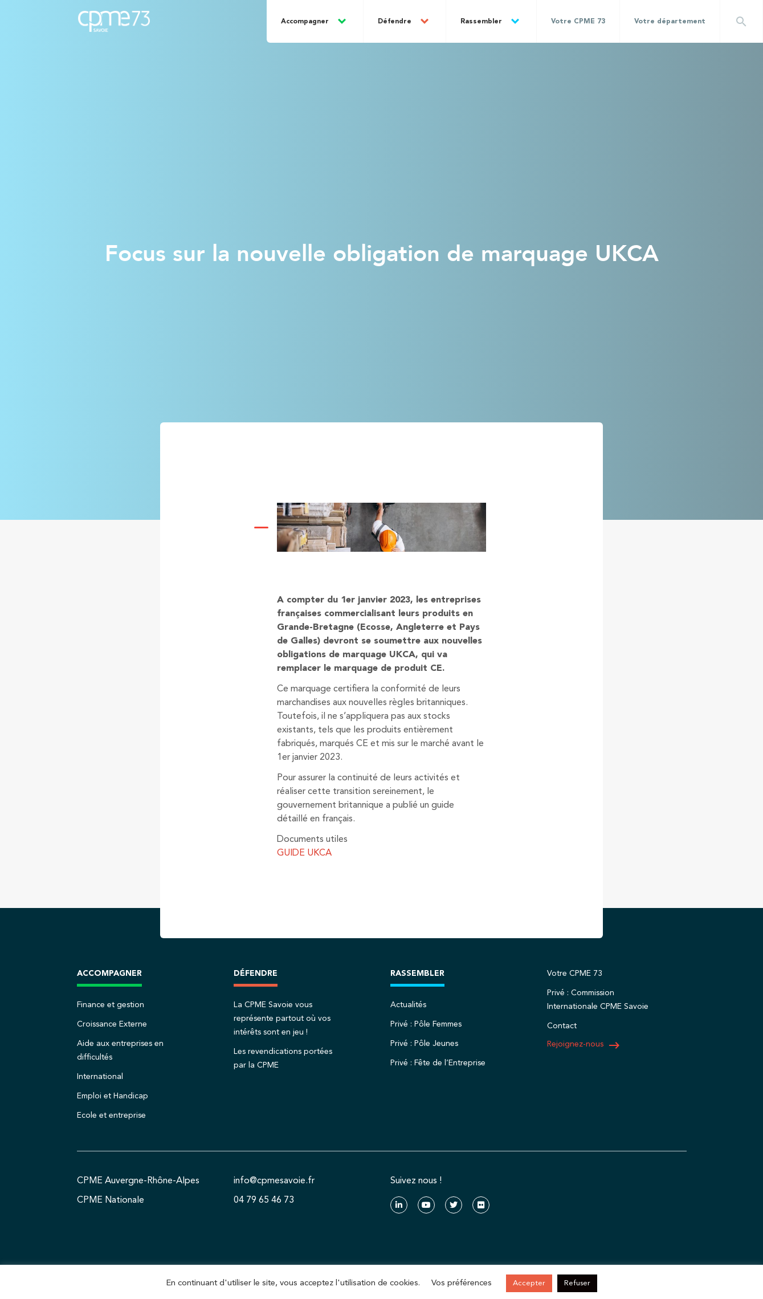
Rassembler (481, 21)
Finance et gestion (110, 1005)
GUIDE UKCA (304, 853)
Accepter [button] (529, 1283)
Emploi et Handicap (112, 1096)
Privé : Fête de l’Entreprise (437, 1063)
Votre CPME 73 (578, 21)
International (100, 1077)
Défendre (394, 21)
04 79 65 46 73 (264, 1200)
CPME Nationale (110, 1200)
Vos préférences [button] (461, 1283)
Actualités (408, 1005)
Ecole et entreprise (111, 1115)
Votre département (669, 21)
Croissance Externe (112, 1024)
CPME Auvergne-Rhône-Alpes (138, 1181)
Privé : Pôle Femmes (426, 1024)
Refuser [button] (577, 1283)
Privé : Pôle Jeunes (424, 1044)
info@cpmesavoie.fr (274, 1181)
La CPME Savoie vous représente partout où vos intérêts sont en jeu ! (282, 1018)
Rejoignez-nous (584, 1045)
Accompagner (305, 21)
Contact (562, 1026)
